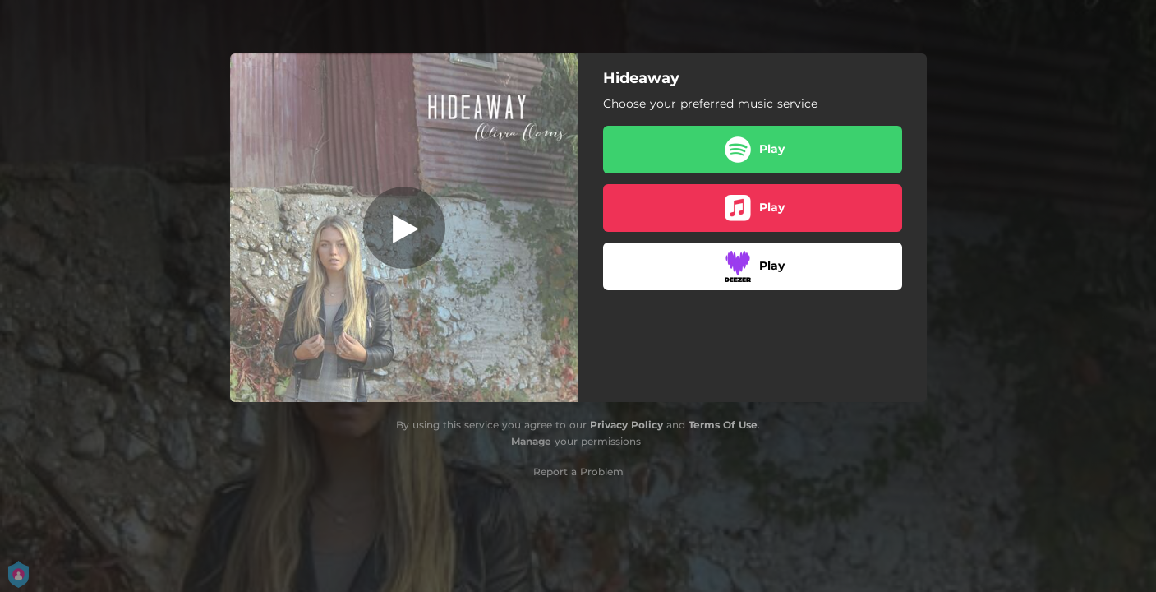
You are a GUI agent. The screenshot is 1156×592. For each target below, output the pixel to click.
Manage (531, 441)
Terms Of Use (723, 425)
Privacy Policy (626, 425)
